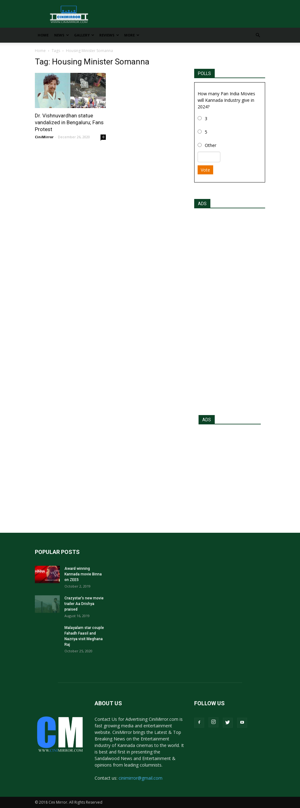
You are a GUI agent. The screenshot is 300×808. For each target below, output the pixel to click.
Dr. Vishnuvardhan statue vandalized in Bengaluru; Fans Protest (69, 122)
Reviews (109, 35)
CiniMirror (44, 137)
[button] (257, 35)
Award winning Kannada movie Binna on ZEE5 (83, 574)
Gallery (84, 35)
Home (43, 35)
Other (210, 145)
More (131, 35)
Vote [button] (205, 170)
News (61, 35)
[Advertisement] (229, 309)
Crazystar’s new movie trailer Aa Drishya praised (84, 604)
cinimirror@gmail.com (140, 778)
